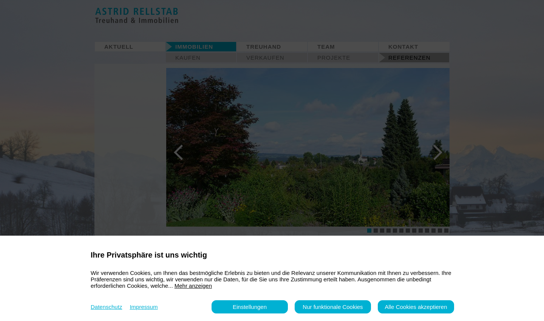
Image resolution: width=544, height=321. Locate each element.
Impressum (144, 307)
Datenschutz (106, 307)
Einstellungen (250, 307)
